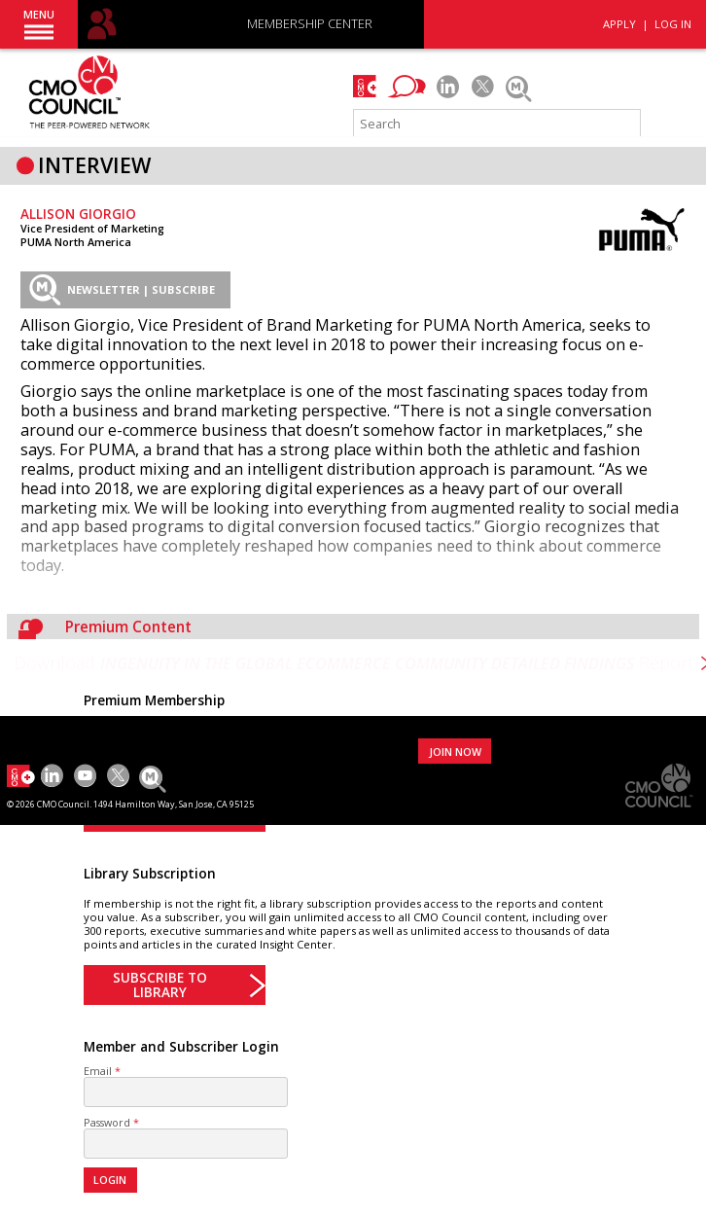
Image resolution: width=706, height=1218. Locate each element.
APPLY (619, 24)
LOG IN (672, 24)
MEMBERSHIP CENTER (309, 24)
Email (98, 1070)
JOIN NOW (455, 751)
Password (107, 1122)
